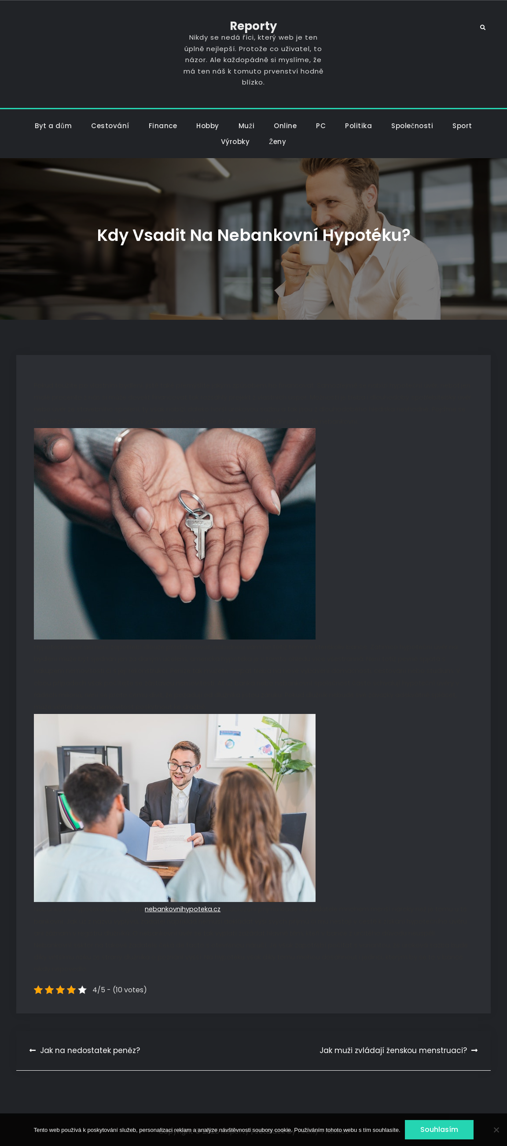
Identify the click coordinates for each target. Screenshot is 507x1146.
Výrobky (235, 141)
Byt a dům (53, 125)
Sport (462, 125)
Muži (247, 125)
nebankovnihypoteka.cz (182, 909)
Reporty (253, 26)
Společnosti (412, 125)
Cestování (110, 125)
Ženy (277, 141)
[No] (496, 1129)
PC (321, 125)
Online (285, 125)
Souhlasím (439, 1129)
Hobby (207, 125)
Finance (163, 125)
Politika (358, 125)
